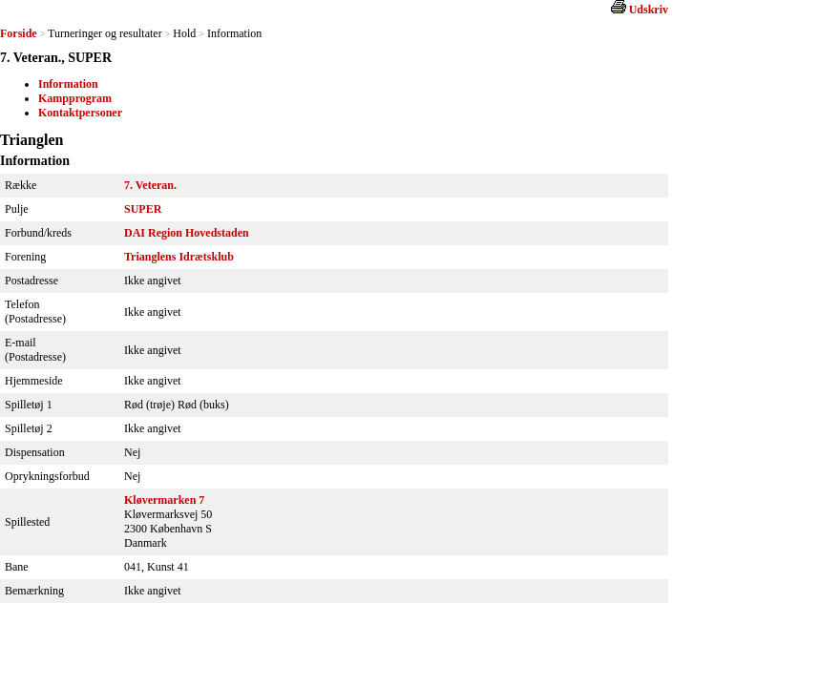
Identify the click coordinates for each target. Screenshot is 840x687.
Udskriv (648, 9)
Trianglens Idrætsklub (179, 256)
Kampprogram (75, 98)
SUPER (142, 209)
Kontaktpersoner (80, 112)
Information (68, 84)
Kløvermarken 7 (164, 500)
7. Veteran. (150, 185)
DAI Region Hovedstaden (186, 232)
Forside (18, 33)
